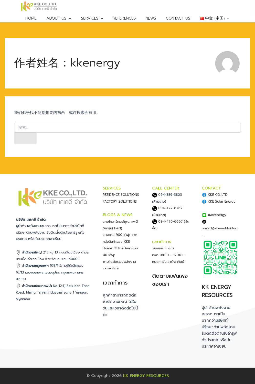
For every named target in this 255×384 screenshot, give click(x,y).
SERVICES (95, 19)
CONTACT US (173, 19)
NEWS (148, 19)
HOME (39, 19)
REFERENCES (124, 19)
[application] (74, 19)
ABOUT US (64, 19)
